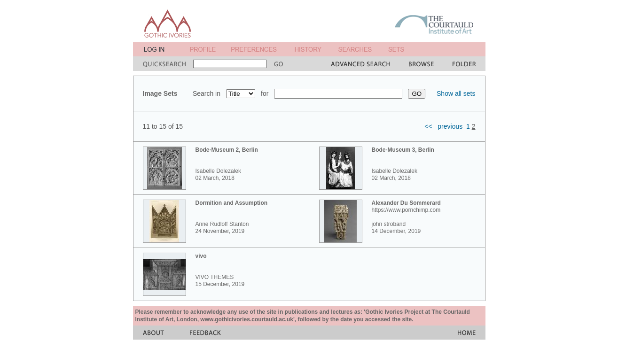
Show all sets (456, 93)
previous (450, 126)
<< (428, 126)
